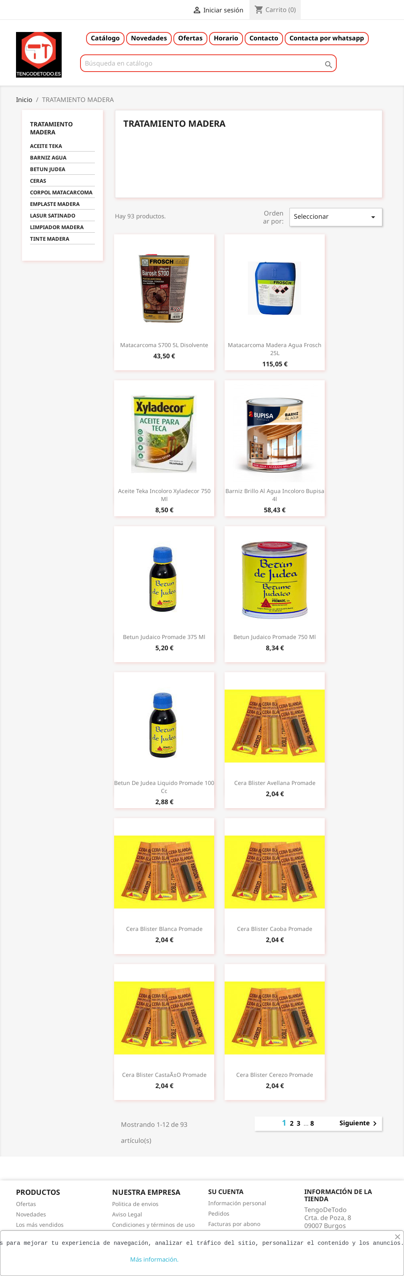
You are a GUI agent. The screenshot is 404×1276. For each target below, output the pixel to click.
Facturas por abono (234, 1224)
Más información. (154, 1259)
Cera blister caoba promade (274, 929)
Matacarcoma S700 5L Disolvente (164, 345)
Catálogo (105, 38)
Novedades (149, 38)
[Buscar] (208, 63)
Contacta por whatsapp (326, 38)
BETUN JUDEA (47, 169)
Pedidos (218, 1213)
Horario (226, 38)
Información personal (237, 1203)
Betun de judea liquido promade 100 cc (164, 787)
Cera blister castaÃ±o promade (164, 1074)
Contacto (263, 38)
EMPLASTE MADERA (55, 204)
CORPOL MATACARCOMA (61, 192)
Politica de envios (135, 1204)
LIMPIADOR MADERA (57, 227)
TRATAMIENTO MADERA (51, 128)
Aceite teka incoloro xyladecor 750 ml (164, 495)
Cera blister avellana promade (275, 783)
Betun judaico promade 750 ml (274, 637)
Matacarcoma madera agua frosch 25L (275, 349)
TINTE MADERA (49, 238)
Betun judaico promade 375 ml (164, 637)
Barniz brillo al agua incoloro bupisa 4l (274, 495)
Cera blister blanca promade (164, 929)
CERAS (38, 180)
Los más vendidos (40, 1224)
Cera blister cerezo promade (274, 1074)
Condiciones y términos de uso (153, 1224)
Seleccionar (336, 217)
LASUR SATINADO (52, 215)
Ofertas (190, 38)
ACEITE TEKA (46, 146)
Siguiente (360, 1123)
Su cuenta (225, 1191)
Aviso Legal (127, 1214)
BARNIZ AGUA (48, 157)
